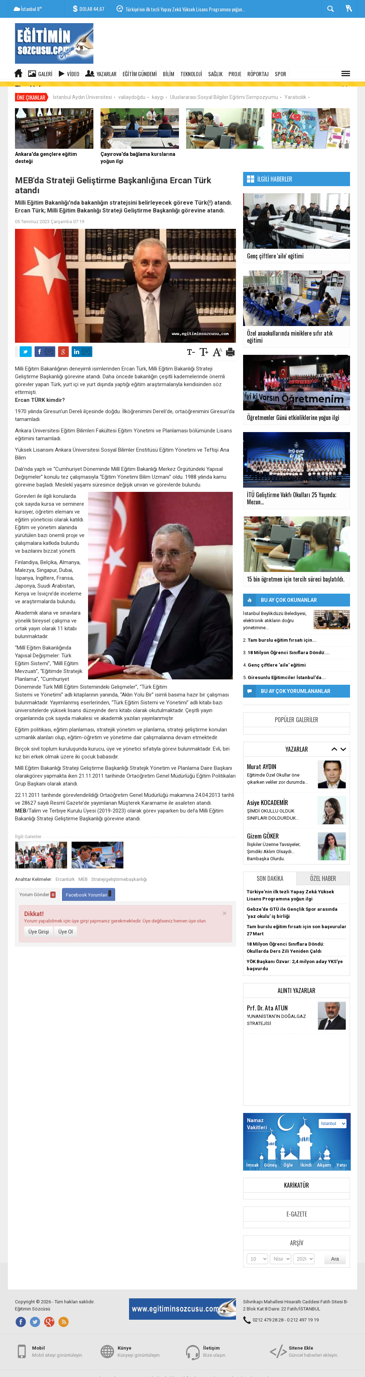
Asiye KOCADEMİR (267, 797)
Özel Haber (323, 873)
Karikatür (296, 1180)
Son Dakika (270, 873)
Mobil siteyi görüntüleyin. (57, 1348)
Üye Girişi (39, 927)
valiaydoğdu (131, 92)
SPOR (280, 74)
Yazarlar (107, 74)
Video (73, 74)
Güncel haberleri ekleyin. (313, 1348)
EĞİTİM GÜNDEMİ (140, 74)
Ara (335, 1254)
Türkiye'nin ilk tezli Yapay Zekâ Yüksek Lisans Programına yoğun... (185, 9)
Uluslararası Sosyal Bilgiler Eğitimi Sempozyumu (224, 92)
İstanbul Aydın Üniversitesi (82, 92)
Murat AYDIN (261, 761)
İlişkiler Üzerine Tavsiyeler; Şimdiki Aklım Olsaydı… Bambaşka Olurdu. (273, 846)
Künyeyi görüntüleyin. (139, 1348)
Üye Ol (65, 927)
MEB (83, 874)
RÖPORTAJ (258, 74)
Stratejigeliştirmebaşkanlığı (119, 874)
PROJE (234, 74)
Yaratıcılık (295, 92)
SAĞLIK (215, 74)
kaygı (158, 92)
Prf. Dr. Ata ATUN (267, 1003)
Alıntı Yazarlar (296, 985)
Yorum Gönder (38, 890)
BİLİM (168, 74)
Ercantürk (65, 874)
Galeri (45, 74)
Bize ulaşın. (214, 1348)
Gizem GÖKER (263, 830)
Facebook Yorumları (88, 889)
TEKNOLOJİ (191, 74)
